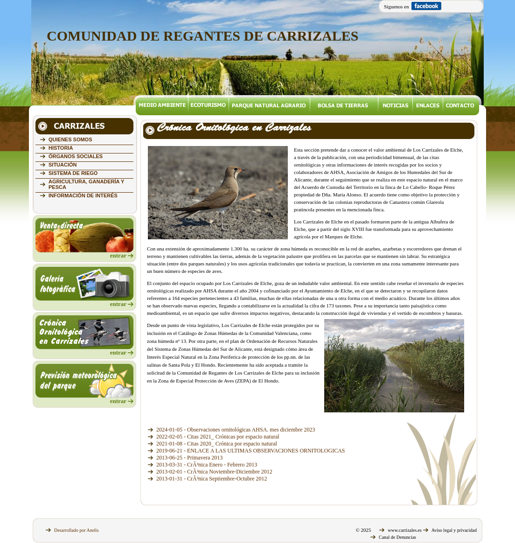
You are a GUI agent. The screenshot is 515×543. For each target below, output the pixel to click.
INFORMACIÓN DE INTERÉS (83, 195)
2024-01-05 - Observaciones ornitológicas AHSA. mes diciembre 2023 (235, 429)
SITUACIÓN (63, 164)
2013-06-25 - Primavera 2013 (189, 457)
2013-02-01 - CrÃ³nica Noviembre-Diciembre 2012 (214, 471)
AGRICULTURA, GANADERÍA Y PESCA (86, 184)
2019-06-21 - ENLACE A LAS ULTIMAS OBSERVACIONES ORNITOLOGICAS (250, 450)
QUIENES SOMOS (70, 139)
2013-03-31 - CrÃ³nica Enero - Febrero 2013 (206, 464)
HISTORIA (61, 148)
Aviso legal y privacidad (454, 530)
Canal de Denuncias (397, 537)
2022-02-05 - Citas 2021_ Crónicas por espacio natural (217, 436)
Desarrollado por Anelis (76, 530)
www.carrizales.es (405, 530)
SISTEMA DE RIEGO (73, 173)
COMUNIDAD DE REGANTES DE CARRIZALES (202, 35)
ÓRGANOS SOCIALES (76, 156)
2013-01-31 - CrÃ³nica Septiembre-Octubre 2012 (211, 478)
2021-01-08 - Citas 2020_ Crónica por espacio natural (216, 443)
